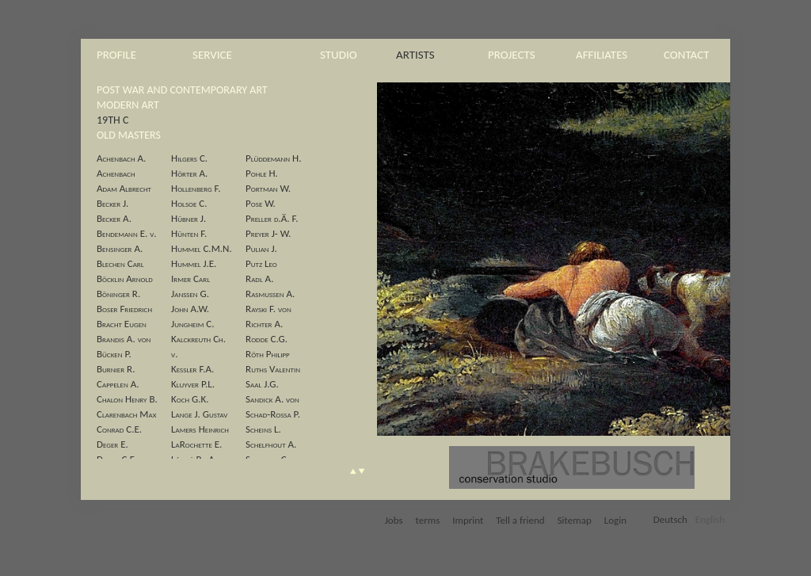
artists (415, 55)
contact (687, 55)
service (212, 55)
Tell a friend (520, 520)
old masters (129, 135)
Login (615, 520)
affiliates (601, 55)
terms (428, 520)
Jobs (394, 520)
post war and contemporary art (182, 90)
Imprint (467, 520)
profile (116, 55)
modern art (128, 105)
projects (511, 55)
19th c (112, 120)
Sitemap (575, 520)
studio (338, 55)
